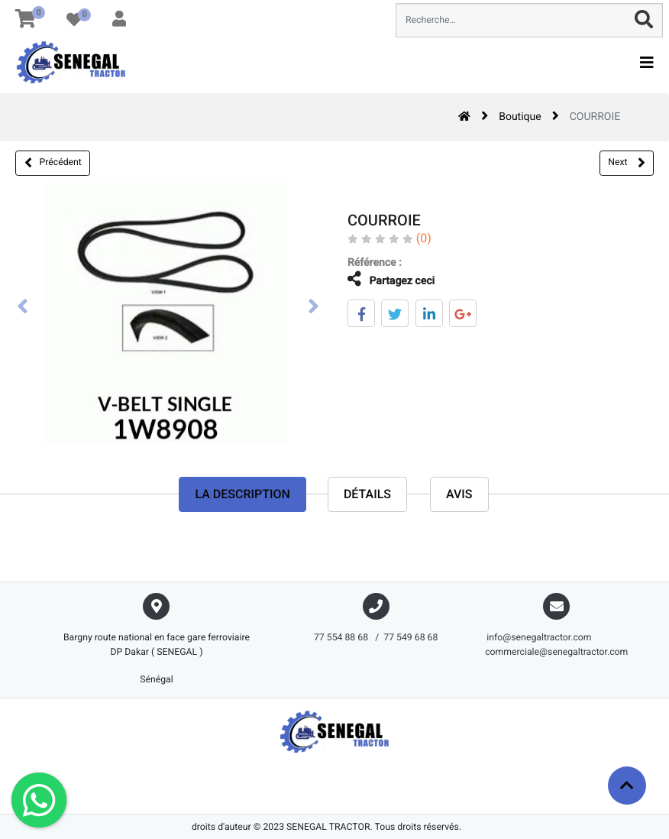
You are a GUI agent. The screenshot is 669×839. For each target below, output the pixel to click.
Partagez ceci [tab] (378, 279)
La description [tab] (242, 495)
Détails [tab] (367, 495)
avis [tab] (459, 495)
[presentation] (23, 308)
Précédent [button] (53, 162)
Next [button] (626, 162)
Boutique (520, 117)
